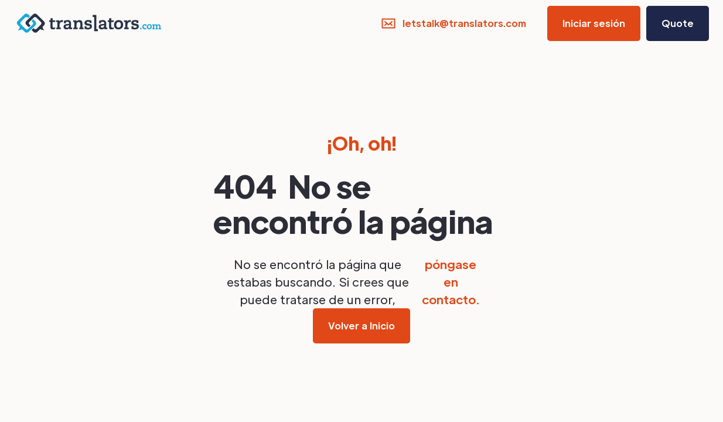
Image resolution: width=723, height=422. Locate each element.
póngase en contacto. (450, 282)
